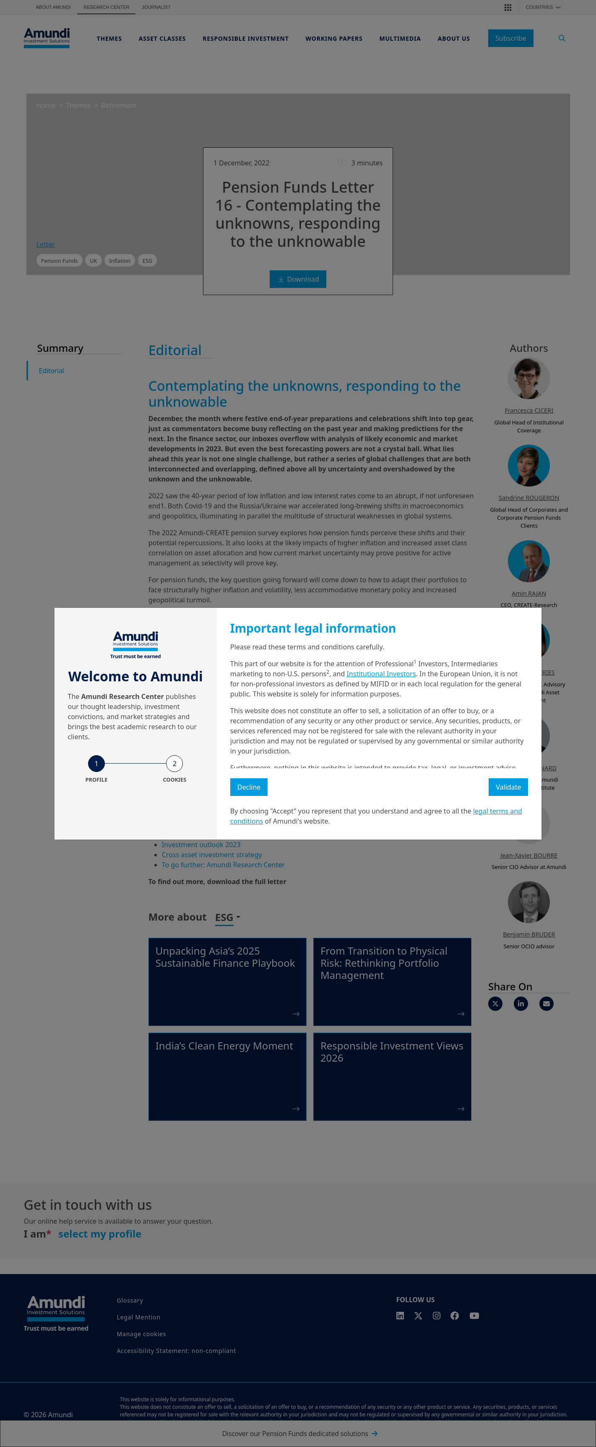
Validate (508, 787)
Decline (249, 787)
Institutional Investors (381, 673)
